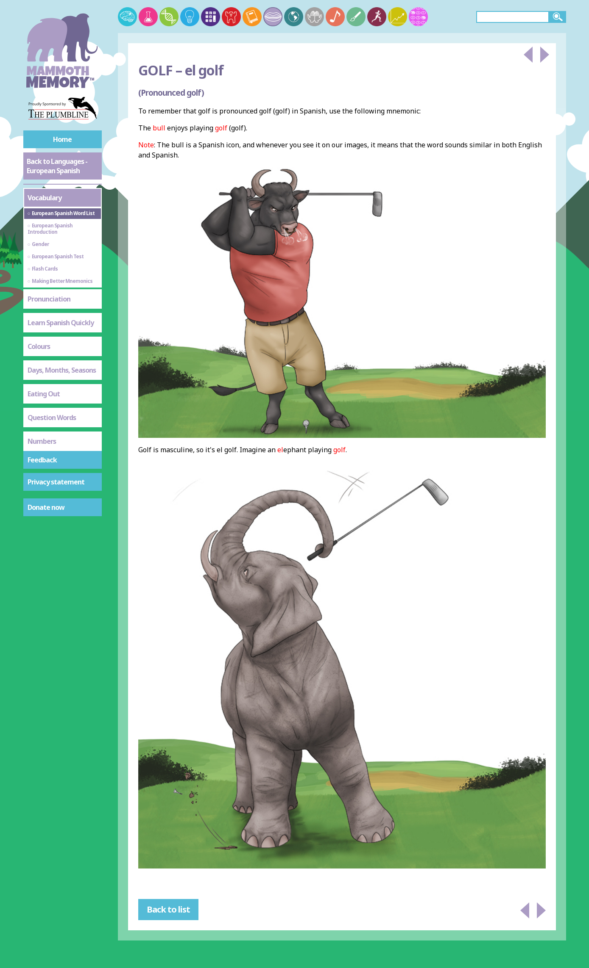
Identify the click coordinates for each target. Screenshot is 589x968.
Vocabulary (44, 197)
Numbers (42, 441)
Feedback (42, 460)
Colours (39, 346)
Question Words (52, 417)
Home (62, 139)
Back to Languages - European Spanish (57, 166)
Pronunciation (49, 299)
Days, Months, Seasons (62, 370)
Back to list (168, 909)
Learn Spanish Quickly (61, 322)
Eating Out (44, 393)
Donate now (46, 507)
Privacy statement (56, 482)
